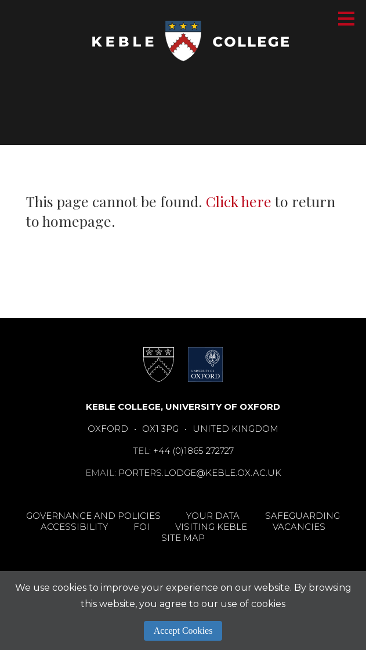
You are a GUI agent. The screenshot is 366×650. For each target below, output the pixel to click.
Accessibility (74, 526)
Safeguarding (302, 515)
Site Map (183, 537)
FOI (141, 526)
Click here (238, 201)
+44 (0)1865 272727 (193, 450)
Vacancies (299, 526)
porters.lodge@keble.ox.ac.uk (199, 472)
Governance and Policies (93, 515)
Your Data (213, 515)
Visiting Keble (211, 526)
